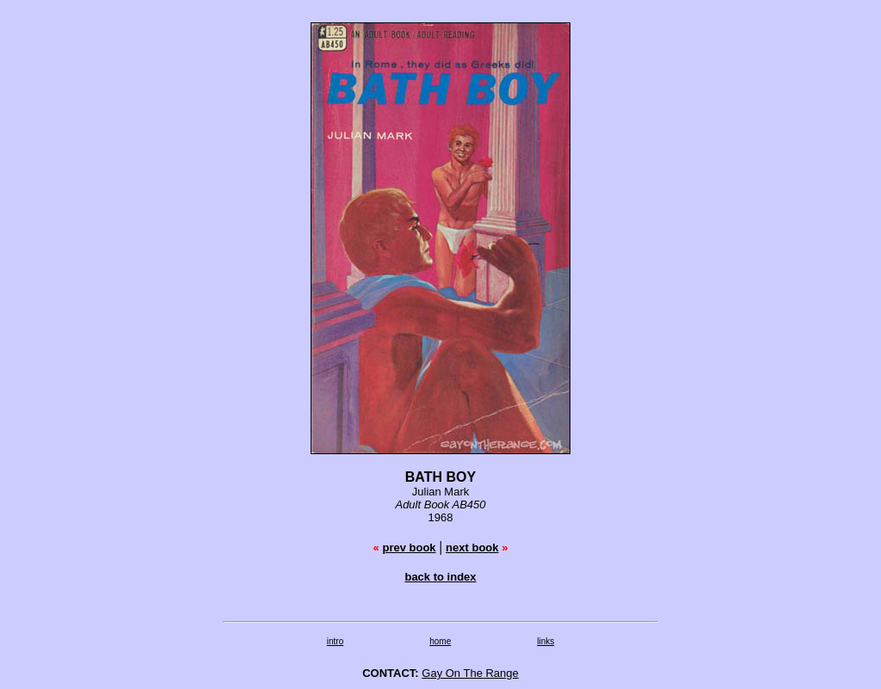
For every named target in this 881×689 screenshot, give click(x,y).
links (545, 641)
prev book (408, 547)
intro (335, 641)
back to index (440, 576)
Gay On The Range (470, 673)
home (440, 641)
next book (472, 547)
